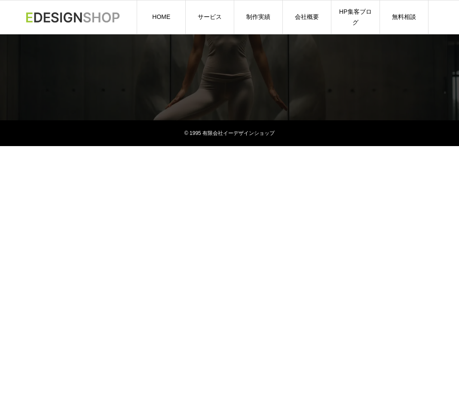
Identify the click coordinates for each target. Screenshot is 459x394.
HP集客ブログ (355, 17)
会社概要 (307, 16)
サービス (210, 16)
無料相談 (404, 16)
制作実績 (258, 16)
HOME (161, 16)
